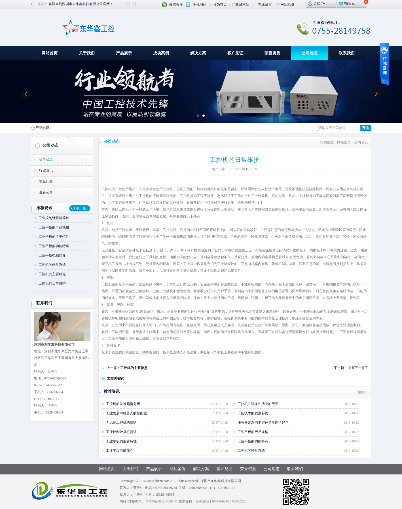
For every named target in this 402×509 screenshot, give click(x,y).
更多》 (363, 392)
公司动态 (310, 53)
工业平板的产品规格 (54, 227)
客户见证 (235, 53)
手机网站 (199, 5)
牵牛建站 (202, 501)
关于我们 (87, 53)
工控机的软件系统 (52, 265)
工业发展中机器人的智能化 (126, 413)
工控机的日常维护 (52, 283)
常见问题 (46, 181)
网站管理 (239, 501)
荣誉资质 (272, 53)
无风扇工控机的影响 (121, 423)
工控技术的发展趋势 (253, 413)
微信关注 (176, 5)
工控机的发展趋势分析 (123, 404)
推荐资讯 (44, 208)
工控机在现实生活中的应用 (258, 404)
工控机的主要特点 (52, 274)
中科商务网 (220, 501)
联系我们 (347, 53)
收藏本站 (240, 5)
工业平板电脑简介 (52, 255)
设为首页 (218, 5)
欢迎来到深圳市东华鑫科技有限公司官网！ (80, 4)
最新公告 (46, 192)
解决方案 (198, 53)
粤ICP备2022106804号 (161, 501)
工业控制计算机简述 (54, 218)
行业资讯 (46, 170)
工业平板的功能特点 (54, 246)
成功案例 (161, 53)
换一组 (81, 208)
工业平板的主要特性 (54, 237)
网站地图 (285, 5)
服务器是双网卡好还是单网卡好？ (263, 423)
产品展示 (124, 53)
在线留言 (263, 5)
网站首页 (50, 53)
